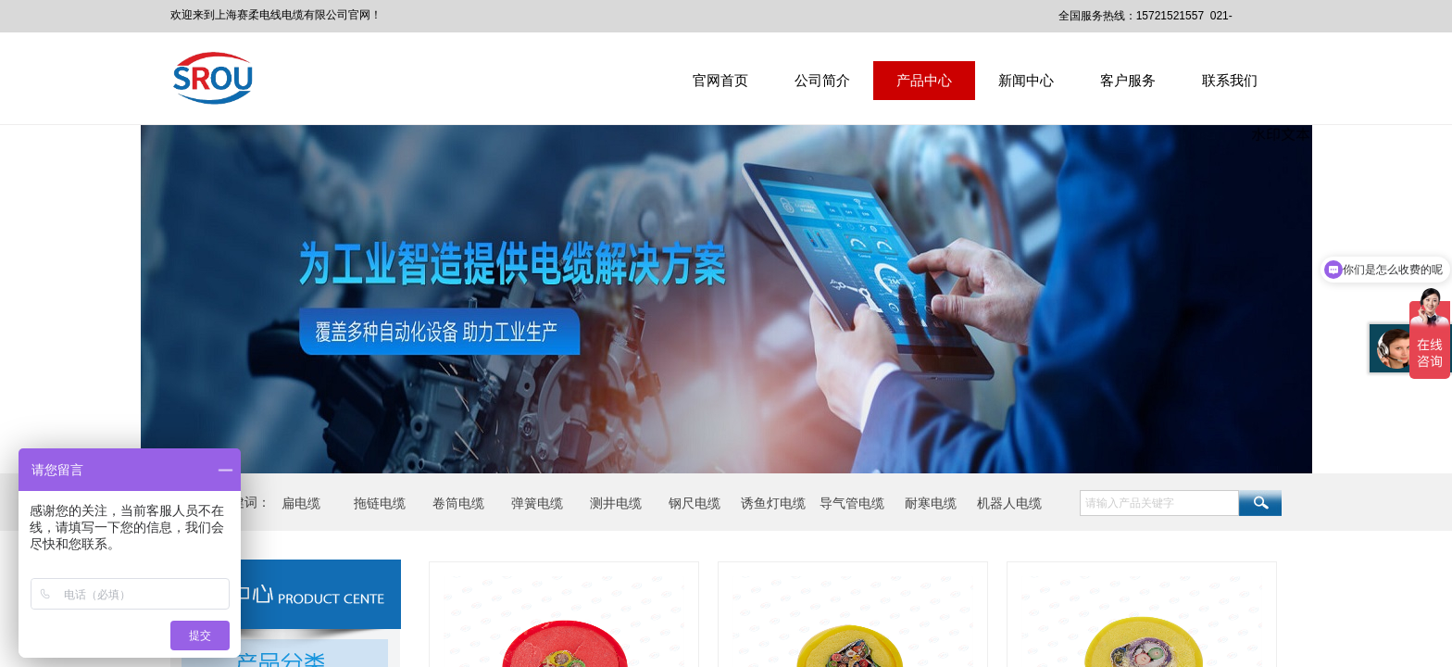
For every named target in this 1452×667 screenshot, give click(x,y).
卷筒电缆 (458, 503)
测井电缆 (616, 503)
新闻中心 (1026, 80)
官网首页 (720, 80)
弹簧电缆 (537, 503)
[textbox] (1159, 503)
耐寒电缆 (931, 503)
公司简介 (822, 80)
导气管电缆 (852, 503)
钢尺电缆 (694, 503)
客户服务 (1128, 80)
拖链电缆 (380, 503)
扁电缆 (301, 503)
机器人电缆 (1009, 503)
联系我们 (1230, 80)
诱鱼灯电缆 (773, 503)
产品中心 (924, 80)
